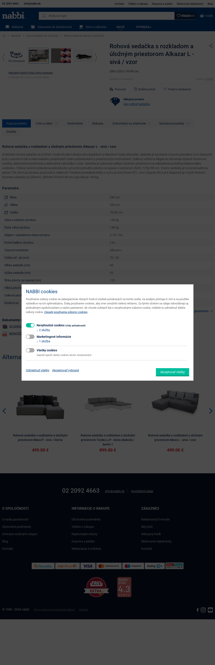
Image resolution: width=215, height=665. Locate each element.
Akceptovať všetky (172, 372)
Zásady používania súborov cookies (66, 312)
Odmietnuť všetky (37, 370)
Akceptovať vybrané (65, 370)
